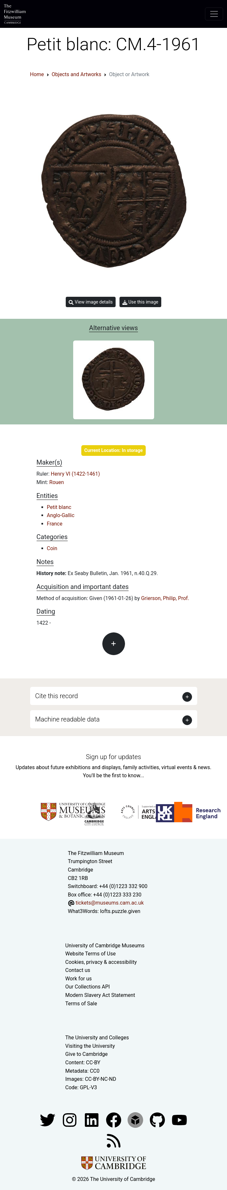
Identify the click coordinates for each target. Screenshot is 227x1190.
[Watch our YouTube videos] (179, 1120)
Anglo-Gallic (60, 515)
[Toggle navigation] (214, 13)
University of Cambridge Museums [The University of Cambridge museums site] (105, 945)
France (54, 524)
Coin (52, 548)
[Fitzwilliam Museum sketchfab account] (136, 1120)
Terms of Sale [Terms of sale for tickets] (81, 1003)
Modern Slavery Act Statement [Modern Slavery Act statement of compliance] (100, 995)
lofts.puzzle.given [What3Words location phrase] (120, 911)
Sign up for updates (113, 757)
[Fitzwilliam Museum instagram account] (70, 1120)
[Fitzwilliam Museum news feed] (113, 1141)
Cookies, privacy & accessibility (101, 962)
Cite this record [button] (56, 696)
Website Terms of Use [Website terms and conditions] (90, 954)
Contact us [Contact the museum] (77, 970)
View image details (91, 302)
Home (37, 74)
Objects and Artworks (76, 74)
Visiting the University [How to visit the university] (90, 1046)
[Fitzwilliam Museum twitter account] (48, 1120)
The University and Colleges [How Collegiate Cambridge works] (97, 1037)
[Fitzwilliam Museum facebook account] (92, 1120)
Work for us (78, 979)
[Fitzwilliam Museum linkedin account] (114, 1120)
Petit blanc (59, 507)
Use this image (140, 302)
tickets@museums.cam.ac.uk (109, 903)
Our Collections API (87, 987)
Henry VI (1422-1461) (75, 474)
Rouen (56, 482)
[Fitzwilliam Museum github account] (158, 1120)
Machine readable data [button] (67, 719)
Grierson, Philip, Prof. (165, 598)
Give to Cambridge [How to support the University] (86, 1054)
